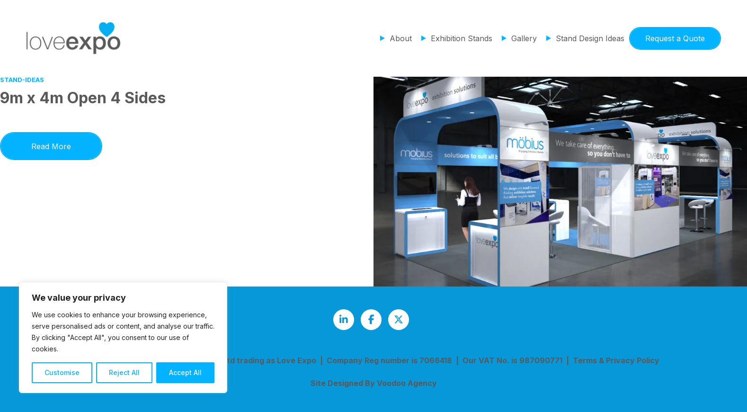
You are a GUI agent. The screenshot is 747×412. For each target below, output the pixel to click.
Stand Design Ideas (590, 38)
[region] (123, 337)
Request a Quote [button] (675, 38)
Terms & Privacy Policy (616, 360)
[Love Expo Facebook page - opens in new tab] (371, 319)
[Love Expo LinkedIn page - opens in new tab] (343, 319)
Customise (62, 372)
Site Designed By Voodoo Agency (374, 383)
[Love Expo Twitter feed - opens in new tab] (398, 319)
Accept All (185, 372)
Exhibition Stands (461, 38)
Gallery (524, 38)
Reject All (124, 372)
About (401, 38)
